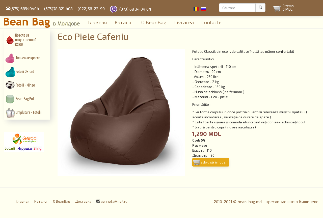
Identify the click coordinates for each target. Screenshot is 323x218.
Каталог (124, 22)
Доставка (83, 201)
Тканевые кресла (28, 58)
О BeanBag (154, 22)
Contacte (211, 22)
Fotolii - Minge (25, 85)
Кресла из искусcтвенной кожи (25, 40)
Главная (97, 22)
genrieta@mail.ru (114, 201)
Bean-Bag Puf (25, 99)
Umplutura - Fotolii (28, 113)
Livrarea (184, 22)
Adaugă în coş (213, 162)
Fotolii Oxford (25, 72)
